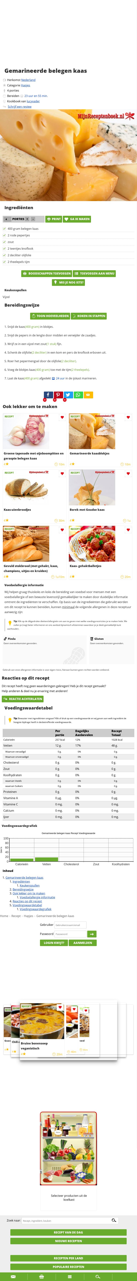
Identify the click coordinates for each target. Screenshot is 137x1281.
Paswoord (47, 934)
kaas (29, 327)
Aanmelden (82, 943)
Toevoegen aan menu (94, 273)
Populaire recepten (68, 1267)
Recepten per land (68, 1258)
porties (14, 90)
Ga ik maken (77, 219)
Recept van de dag (68, 1232)
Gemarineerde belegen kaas (24, 878)
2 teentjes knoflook (20, 249)
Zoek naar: (14, 1221)
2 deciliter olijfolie (19, 255)
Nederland (28, 80)
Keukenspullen (30, 885)
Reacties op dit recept (27, 901)
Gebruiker (47, 925)
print (54, 219)
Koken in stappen (88, 316)
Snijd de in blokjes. (30, 327)
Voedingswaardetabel (27, 905)
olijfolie (34, 352)
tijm (77, 370)
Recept (16, 916)
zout (11, 242)
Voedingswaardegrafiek (35, 909)
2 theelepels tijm (19, 262)
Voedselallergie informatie (37, 897)
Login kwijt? (54, 943)
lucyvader (33, 101)
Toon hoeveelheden (50, 316)
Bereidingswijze (23, 889)
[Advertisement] (68, 38)
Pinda (10, 638)
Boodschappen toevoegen (47, 273)
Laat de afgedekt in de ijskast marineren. (52, 378)
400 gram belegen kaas (23, 229)
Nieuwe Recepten (68, 1241)
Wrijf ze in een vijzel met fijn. (34, 344)
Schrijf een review (19, 107)
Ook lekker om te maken (29, 893)
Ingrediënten (21, 882)
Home (4, 916)
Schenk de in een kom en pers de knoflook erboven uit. (56, 352)
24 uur (58, 378)
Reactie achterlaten (22, 699)
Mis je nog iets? (68, 282)
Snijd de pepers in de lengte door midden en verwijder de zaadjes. (51, 335)
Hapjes (25, 85)
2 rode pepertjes (19, 235)
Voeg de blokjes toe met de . (48, 370)
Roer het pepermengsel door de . (42, 361)
